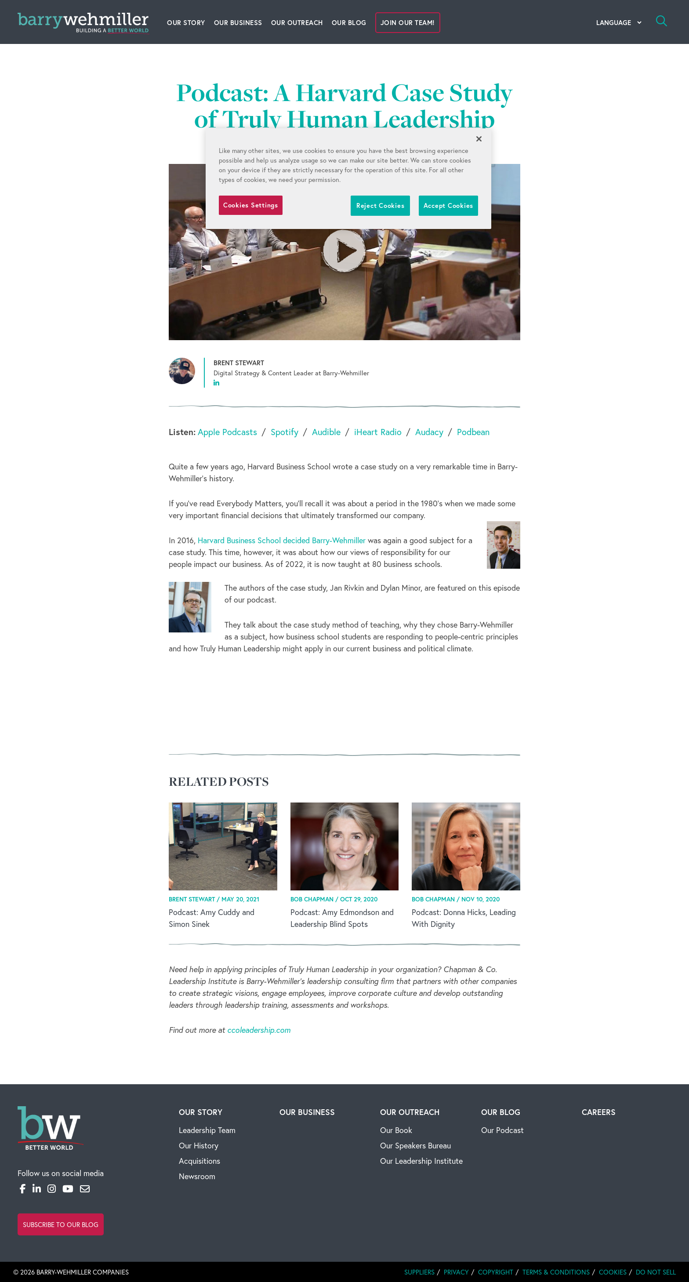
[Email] (85, 1188)
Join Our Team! (408, 22)
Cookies (613, 1271)
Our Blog (349, 22)
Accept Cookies (448, 205)
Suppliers (419, 1271)
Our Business (238, 22)
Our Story (186, 22)
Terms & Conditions (556, 1271)
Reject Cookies (380, 205)
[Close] (479, 139)
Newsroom (197, 1176)
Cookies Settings (250, 205)
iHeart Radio (378, 432)
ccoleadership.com (258, 1029)
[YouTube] (67, 1188)
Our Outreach (297, 22)
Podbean (473, 432)
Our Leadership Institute (421, 1160)
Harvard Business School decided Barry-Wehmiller (282, 540)
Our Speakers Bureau (415, 1145)
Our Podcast (502, 1130)
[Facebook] (23, 1188)
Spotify (284, 432)
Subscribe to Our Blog (60, 1224)
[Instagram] (51, 1188)
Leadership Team (207, 1130)
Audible (326, 432)
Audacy (429, 432)
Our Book (396, 1130)
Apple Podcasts (227, 432)
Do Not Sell (656, 1271)
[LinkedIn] (37, 1188)
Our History (198, 1145)
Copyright (495, 1271)
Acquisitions (199, 1160)
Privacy (456, 1271)
